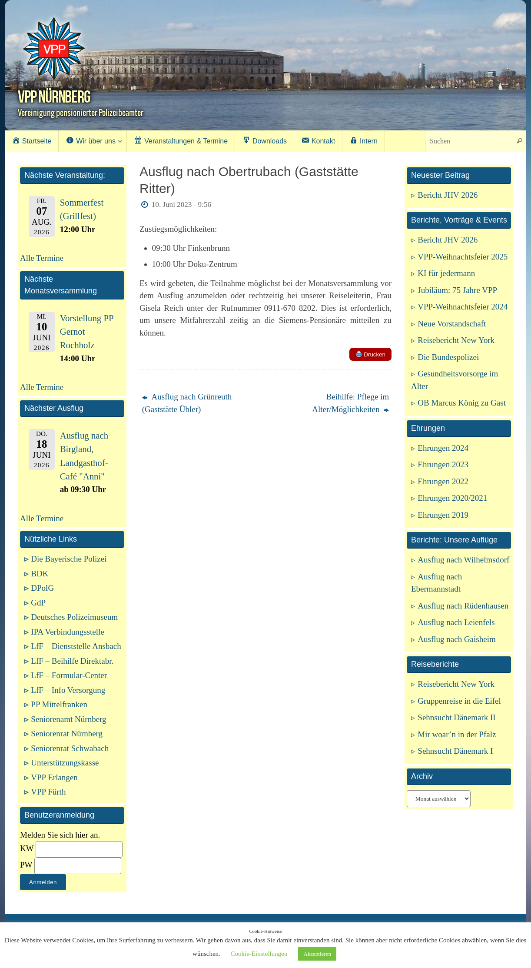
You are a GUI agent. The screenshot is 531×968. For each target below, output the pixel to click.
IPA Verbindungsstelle (67, 631)
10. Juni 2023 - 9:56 (181, 204)
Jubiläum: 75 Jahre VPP (457, 290)
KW (26, 848)
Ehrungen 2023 (443, 464)
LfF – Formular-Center (69, 675)
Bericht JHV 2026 (448, 195)
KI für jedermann (446, 273)
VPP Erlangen (54, 777)
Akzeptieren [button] (317, 954)
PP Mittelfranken (59, 704)
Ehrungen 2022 (443, 481)
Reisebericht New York (456, 340)
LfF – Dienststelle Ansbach (76, 646)
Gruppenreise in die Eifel (459, 700)
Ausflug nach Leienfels (456, 622)
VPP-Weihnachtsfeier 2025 (463, 256)
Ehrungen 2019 (443, 514)
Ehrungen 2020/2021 (452, 497)
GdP (38, 602)
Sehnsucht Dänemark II (456, 717)
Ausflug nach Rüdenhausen (463, 605)
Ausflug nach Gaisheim (456, 639)
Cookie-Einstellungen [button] (259, 953)
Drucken (370, 354)
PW (26, 864)
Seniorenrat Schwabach (70, 748)
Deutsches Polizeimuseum (74, 617)
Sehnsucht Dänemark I (455, 750)
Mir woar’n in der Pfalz (457, 734)
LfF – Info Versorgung (68, 690)
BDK (39, 573)
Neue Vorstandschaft (452, 323)
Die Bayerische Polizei (68, 558)
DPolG (42, 587)
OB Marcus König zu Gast (462, 402)
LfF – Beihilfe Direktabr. (72, 660)
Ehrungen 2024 (443, 447)
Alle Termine (41, 258)
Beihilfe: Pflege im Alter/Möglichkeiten (350, 403)
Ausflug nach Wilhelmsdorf (463, 559)
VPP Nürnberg (54, 96)
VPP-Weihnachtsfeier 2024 (463, 306)
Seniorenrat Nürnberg (67, 733)
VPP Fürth (48, 791)
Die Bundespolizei (448, 357)
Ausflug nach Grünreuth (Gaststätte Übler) (187, 403)
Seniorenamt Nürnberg (68, 719)
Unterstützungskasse (65, 762)
